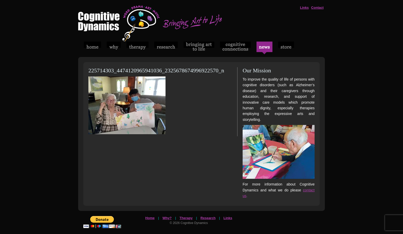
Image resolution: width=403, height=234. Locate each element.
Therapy (186, 218)
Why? (166, 218)
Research (208, 218)
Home (149, 218)
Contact (317, 7)
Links (304, 7)
